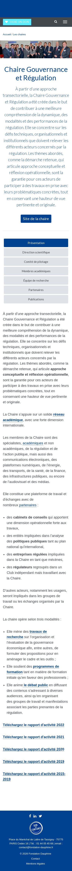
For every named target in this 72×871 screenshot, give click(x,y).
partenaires (27, 505)
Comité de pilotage (36, 261)
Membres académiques (36, 271)
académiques (33, 443)
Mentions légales (35, 863)
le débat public (35, 685)
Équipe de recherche (36, 280)
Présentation (36, 243)
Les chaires (19, 34)
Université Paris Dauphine (53, 7)
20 (33, 749)
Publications (36, 299)
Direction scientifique (36, 252)
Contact (35, 858)
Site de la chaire (36, 218)
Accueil (7, 34)
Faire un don (19, 21)
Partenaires (36, 290)
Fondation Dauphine (13, 7)
